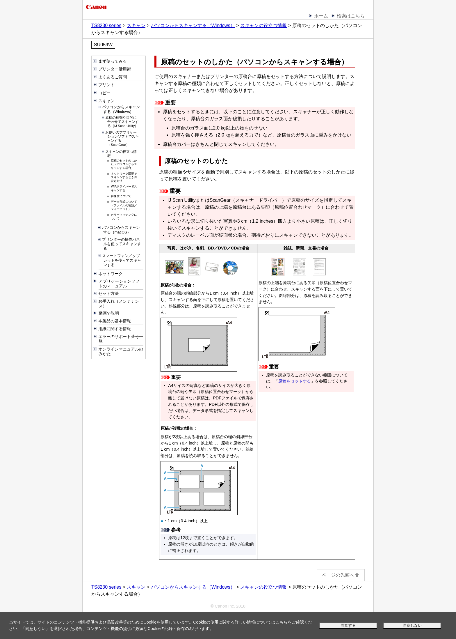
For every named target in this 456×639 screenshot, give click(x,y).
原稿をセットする (294, 381)
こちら (281, 622)
